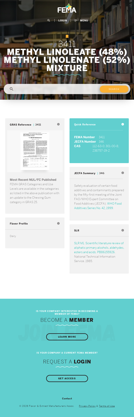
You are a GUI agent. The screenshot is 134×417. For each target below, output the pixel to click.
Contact (67, 398)
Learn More (67, 337)
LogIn (62, 20)
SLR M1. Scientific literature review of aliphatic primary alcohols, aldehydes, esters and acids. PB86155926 (99, 247)
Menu (81, 20)
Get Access (67, 378)
